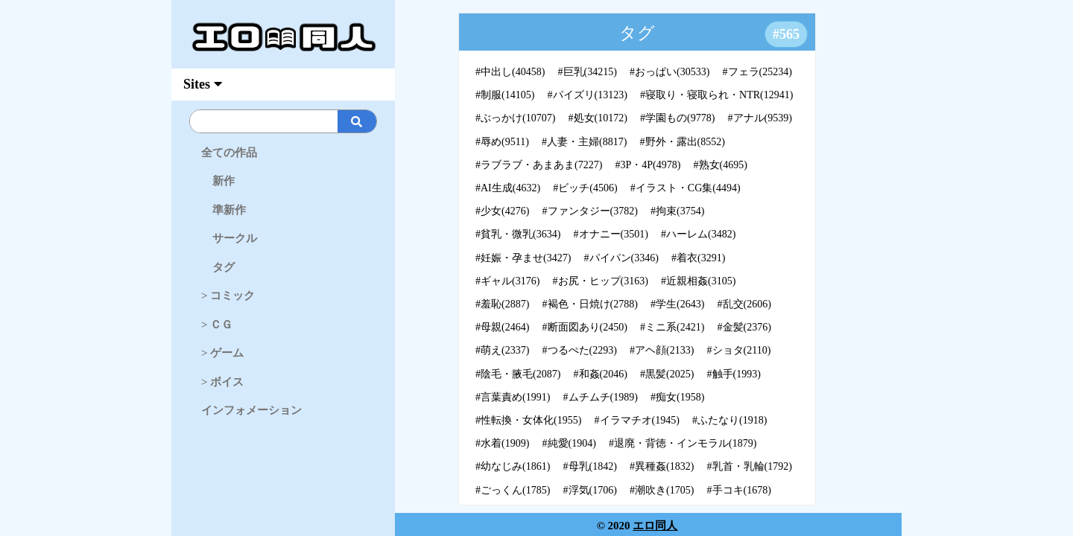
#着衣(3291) (698, 258)
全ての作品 (229, 153)
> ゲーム (222, 353)
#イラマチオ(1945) (637, 420)
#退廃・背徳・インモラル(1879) (682, 443)
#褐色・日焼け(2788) (590, 304)
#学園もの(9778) (677, 118)
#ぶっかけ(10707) (515, 118)
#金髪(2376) (744, 327)
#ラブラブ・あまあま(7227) (538, 164)
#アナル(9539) (760, 118)
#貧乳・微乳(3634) (517, 234)
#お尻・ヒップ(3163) (600, 281)
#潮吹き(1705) (662, 490)
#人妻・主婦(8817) (584, 141)
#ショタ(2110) (739, 350)
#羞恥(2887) (502, 304)
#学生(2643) (677, 304)
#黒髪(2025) (667, 374)
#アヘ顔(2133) (662, 350)
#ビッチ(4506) (585, 188)
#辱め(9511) (502, 141)
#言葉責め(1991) (512, 397)
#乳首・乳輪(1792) (749, 466)
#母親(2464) (502, 327)
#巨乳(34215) (587, 71)
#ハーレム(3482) (698, 234)
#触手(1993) (734, 374)
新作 (218, 181)
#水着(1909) (502, 443)
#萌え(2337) (502, 350)
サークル (229, 238)
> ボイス (222, 382)
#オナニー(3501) (611, 234)
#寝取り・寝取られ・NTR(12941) (716, 94)
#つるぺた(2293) (579, 350)
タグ (218, 267)
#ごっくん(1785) (512, 490)
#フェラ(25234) (757, 71)
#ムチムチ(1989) (600, 397)
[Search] (308, 121)
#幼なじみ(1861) (512, 466)
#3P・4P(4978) (648, 164)
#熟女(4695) (720, 164)
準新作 (223, 210)
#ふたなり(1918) (729, 420)
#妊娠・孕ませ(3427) (523, 258)
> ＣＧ (216, 325)
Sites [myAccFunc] (202, 84)
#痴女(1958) (677, 397)
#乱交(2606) (744, 304)
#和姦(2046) (600, 374)
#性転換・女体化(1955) (528, 420)
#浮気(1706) (590, 490)
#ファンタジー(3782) (590, 211)
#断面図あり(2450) (584, 327)
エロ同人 (655, 526)
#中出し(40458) (510, 71)
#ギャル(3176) (507, 281)
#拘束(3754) (677, 211)
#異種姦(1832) (662, 466)
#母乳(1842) (590, 466)
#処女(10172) (598, 118)
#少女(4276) (502, 211)
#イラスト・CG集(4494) (685, 188)
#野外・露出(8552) (682, 141)
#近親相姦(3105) (698, 281)
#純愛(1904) (569, 443)
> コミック (228, 296)
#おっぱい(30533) (669, 71)
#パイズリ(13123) (587, 94)
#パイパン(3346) (621, 258)
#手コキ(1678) (739, 490)
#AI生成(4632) (507, 188)
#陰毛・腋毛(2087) (517, 374)
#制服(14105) (504, 94)
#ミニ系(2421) (672, 327)
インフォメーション (251, 410)
